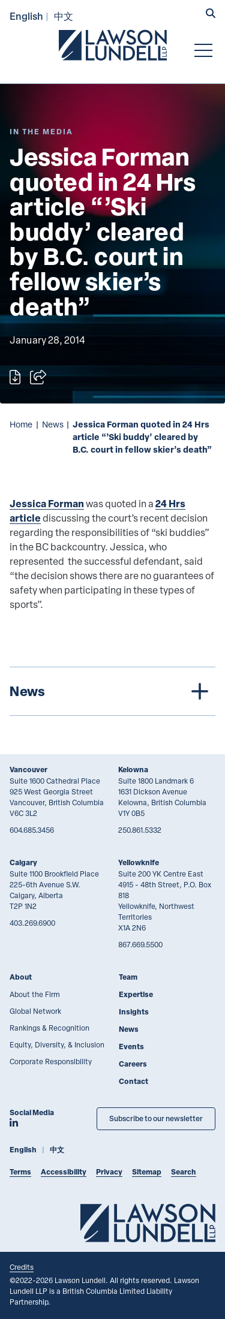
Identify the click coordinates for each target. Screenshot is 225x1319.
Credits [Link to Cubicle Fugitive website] (22, 1267)
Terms (20, 1172)
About (21, 977)
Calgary (23, 862)
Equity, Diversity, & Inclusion (57, 1044)
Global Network (35, 1011)
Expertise (136, 994)
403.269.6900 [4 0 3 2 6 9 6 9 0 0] (32, 922)
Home (21, 424)
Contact (133, 1081)
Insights (134, 1012)
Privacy (109, 1172)
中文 (63, 16)
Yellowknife (138, 862)
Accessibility (63, 1172)
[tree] (112, 691)
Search (183, 1172)
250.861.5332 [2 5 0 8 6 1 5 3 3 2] (139, 830)
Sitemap (146, 1172)
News (53, 424)
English (26, 16)
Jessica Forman (47, 503)
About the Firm (35, 994)
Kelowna (133, 769)
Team (128, 977)
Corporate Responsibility (51, 1061)
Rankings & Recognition (49, 1027)
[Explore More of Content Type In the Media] (41, 132)
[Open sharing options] (38, 377)
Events (131, 1046)
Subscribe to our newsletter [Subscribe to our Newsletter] (156, 1118)
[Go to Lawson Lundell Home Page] (113, 45)
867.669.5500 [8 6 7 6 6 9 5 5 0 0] (140, 944)
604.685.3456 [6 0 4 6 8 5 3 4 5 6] (32, 830)
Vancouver (28, 769)
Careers (133, 1064)
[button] (210, 14)
